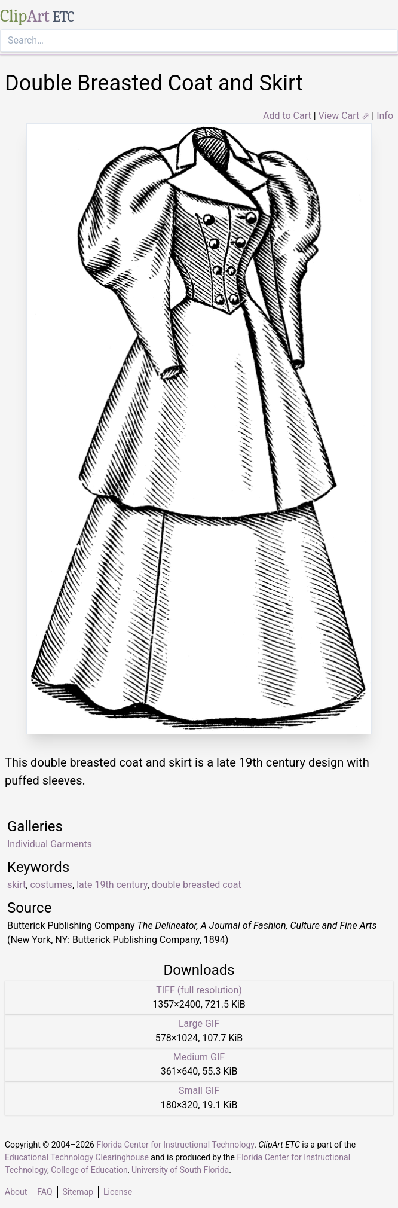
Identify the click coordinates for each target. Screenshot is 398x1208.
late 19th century (111, 884)
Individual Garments (49, 844)
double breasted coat (196, 884)
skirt (16, 884)
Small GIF (199, 1090)
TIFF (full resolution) (199, 990)
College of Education (89, 1170)
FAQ (44, 1192)
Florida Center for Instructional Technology (175, 1144)
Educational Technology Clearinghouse (77, 1157)
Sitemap (78, 1192)
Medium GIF (199, 1057)
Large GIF (199, 1023)
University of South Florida (180, 1170)
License (117, 1192)
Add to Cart (287, 115)
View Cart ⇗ (344, 115)
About (16, 1192)
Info (384, 115)
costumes (51, 884)
